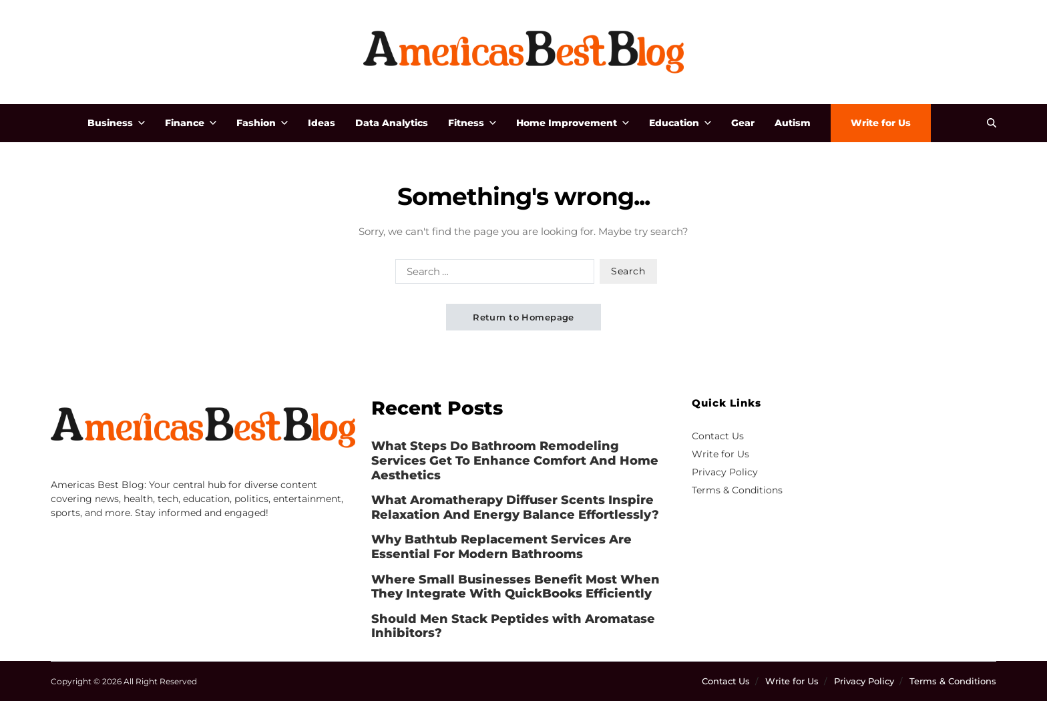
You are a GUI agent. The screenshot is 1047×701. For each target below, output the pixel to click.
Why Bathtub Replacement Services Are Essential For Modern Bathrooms (501, 547)
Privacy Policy (725, 472)
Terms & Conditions (737, 490)
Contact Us (718, 436)
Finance (190, 123)
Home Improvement (572, 123)
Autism (793, 123)
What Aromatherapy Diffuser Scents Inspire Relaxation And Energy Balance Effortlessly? (515, 507)
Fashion (262, 123)
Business (116, 123)
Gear (743, 123)
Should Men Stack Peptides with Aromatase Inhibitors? (513, 626)
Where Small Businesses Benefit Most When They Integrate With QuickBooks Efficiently (515, 587)
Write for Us (881, 123)
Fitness (472, 123)
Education (680, 123)
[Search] (991, 123)
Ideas (321, 123)
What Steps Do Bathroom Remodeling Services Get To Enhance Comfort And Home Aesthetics (514, 460)
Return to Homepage (523, 317)
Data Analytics (391, 123)
